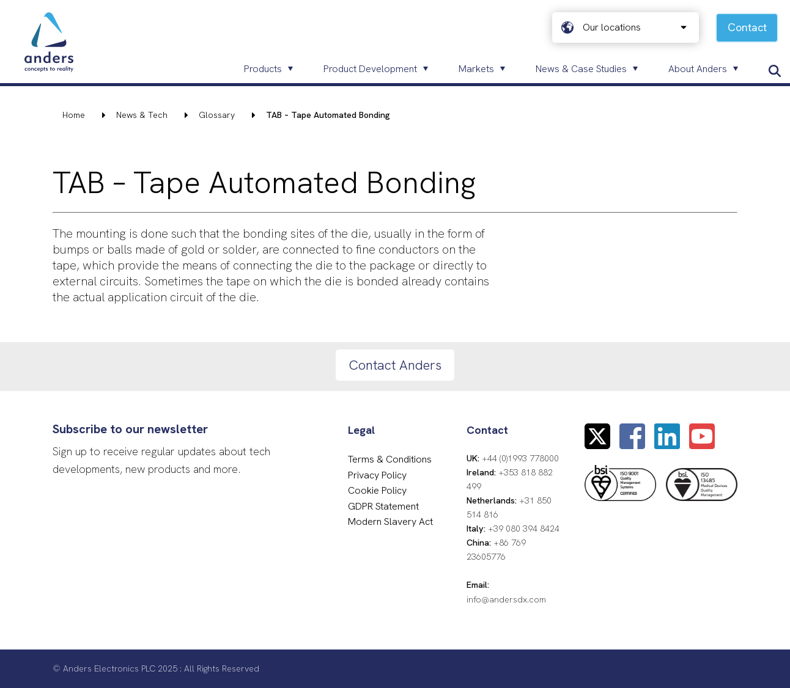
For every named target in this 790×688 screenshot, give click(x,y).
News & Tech (142, 114)
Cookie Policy (377, 490)
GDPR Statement (383, 506)
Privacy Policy (377, 475)
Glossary (217, 114)
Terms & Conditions (390, 459)
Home (73, 114)
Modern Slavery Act (390, 521)
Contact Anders (395, 365)
